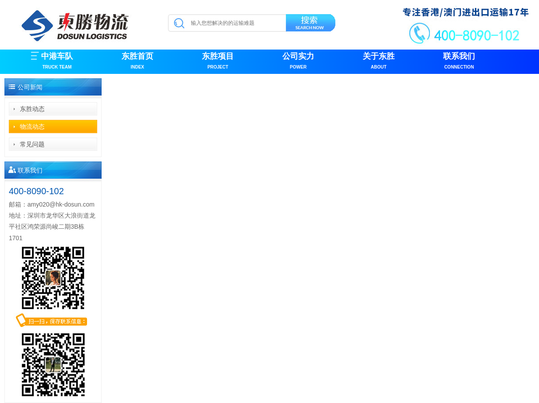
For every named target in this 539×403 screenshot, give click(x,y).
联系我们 (459, 62)
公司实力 (298, 62)
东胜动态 (32, 108)
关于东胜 (379, 62)
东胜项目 (218, 62)
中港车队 (57, 62)
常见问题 (32, 144)
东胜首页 (137, 62)
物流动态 (32, 126)
